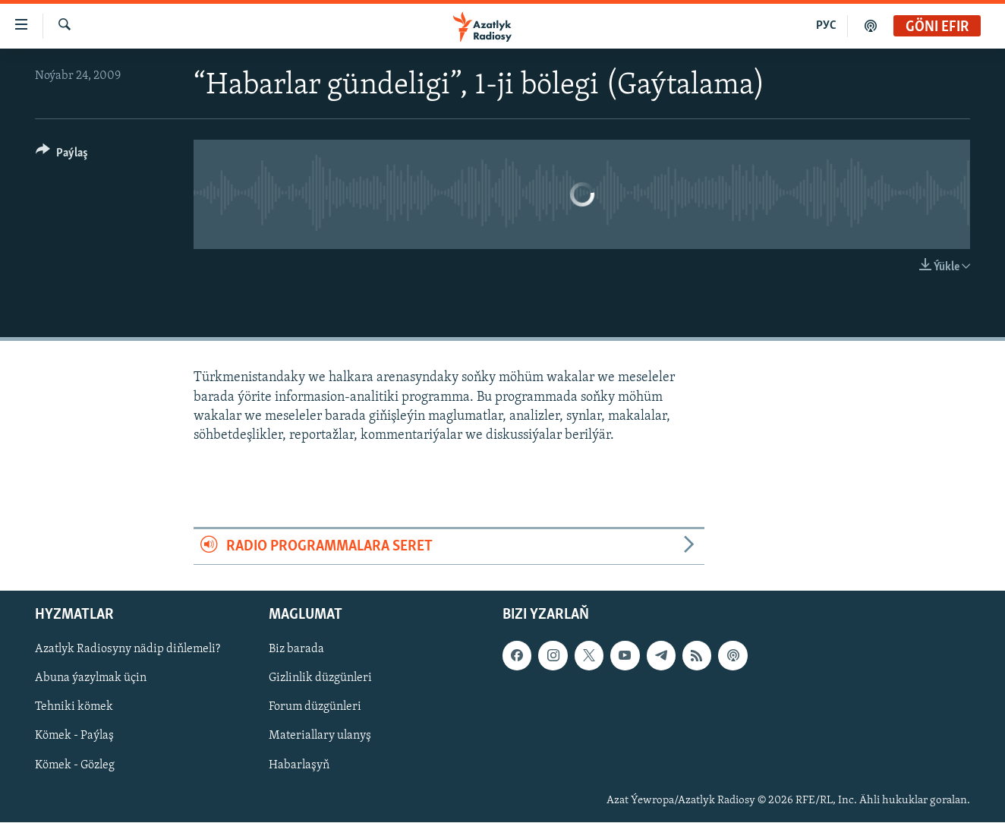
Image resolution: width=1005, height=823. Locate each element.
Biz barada (296, 650)
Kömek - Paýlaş (74, 736)
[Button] (62, 155)
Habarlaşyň (299, 765)
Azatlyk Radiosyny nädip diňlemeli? (127, 650)
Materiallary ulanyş (320, 736)
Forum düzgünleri (315, 708)
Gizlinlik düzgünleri (320, 679)
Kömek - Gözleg (75, 765)
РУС (826, 26)
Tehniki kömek (74, 708)
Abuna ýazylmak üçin (90, 679)
